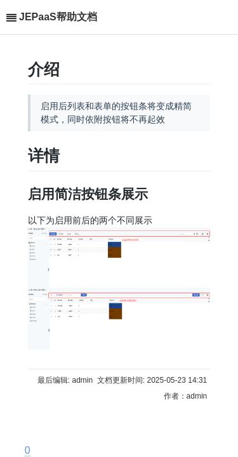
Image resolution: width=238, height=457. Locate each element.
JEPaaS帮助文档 (58, 16)
